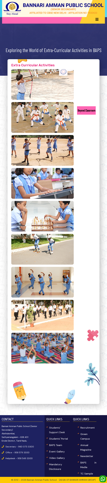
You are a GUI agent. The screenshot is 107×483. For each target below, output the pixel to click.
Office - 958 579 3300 (18, 452)
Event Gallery (57, 451)
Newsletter (86, 456)
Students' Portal (58, 438)
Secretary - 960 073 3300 (20, 446)
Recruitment (87, 427)
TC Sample (86, 473)
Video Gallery (57, 458)
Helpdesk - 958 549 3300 (19, 458)
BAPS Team (55, 445)
